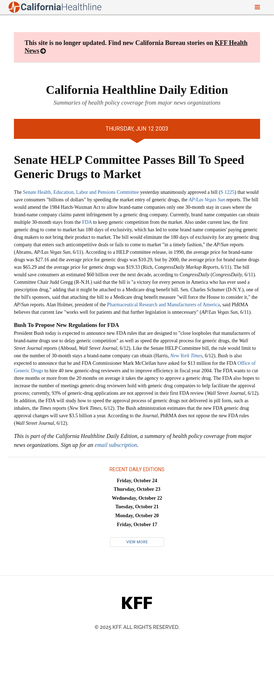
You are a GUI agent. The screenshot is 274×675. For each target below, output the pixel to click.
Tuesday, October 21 (137, 506)
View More (137, 542)
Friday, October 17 (137, 524)
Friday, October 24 (137, 480)
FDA (87, 222)
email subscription (116, 445)
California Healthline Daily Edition (137, 89)
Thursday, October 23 (137, 489)
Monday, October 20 (137, 515)
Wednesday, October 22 (137, 498)
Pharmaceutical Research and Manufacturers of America (163, 304)
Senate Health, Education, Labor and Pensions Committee (81, 192)
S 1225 (227, 192)
